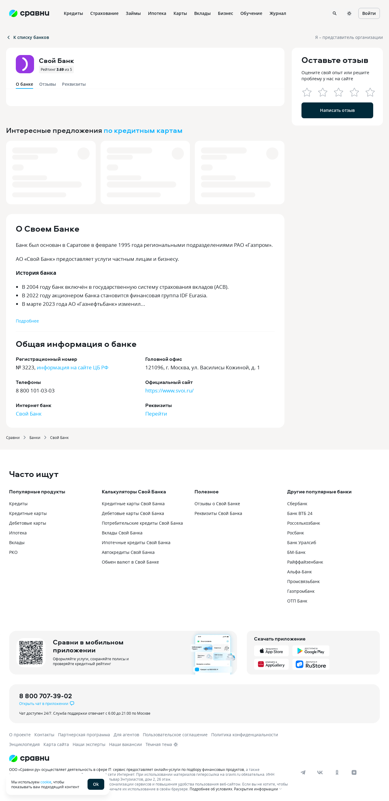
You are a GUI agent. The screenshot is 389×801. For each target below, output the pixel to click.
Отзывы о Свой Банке (217, 503)
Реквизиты (74, 84)
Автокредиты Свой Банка (128, 552)
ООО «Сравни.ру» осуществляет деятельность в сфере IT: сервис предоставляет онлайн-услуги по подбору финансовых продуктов (126, 769)
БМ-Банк (296, 552)
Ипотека (18, 533)
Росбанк (295, 533)
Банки (34, 437)
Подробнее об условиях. (211, 788)
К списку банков (27, 37)
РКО (13, 552)
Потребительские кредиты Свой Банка (142, 523)
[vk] (320, 772)
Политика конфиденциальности (244, 734)
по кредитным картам (143, 130)
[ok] (337, 772)
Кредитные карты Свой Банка (133, 503)
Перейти (156, 413)
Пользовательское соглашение (175, 734)
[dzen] (354, 772)
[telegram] (303, 772)
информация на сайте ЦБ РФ (72, 367)
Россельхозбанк (303, 523)
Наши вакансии (125, 744)
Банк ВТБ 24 (299, 513)
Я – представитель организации (349, 37)
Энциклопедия (24, 744)
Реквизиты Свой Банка (218, 513)
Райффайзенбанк (305, 562)
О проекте (20, 734)
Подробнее (27, 321)
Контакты (44, 734)
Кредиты (18, 503)
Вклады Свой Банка (122, 533)
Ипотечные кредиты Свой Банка (136, 542)
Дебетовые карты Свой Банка (133, 513)
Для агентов (126, 734)
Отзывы (47, 84)
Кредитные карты (28, 513)
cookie (45, 781)
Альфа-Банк (299, 572)
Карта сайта (56, 744)
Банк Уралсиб (301, 542)
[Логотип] (149, 758)
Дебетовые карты (27, 523)
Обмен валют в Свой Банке (130, 562)
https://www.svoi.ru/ (169, 390)
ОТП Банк (297, 601)
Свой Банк (29, 413)
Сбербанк (297, 503)
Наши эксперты (89, 744)
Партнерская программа (84, 734)
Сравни (13, 437)
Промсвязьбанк (303, 581)
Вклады (17, 542)
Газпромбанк (301, 591)
